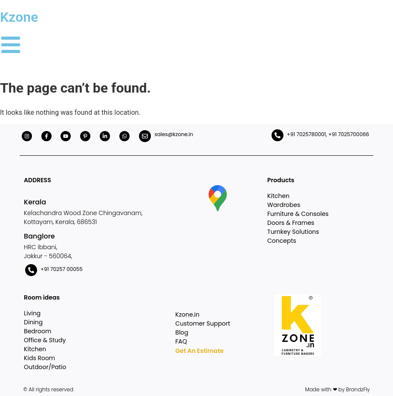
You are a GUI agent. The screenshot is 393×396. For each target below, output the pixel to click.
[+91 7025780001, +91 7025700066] (277, 135)
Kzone (19, 17)
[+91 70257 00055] (31, 270)
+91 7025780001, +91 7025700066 (328, 134)
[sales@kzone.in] (145, 136)
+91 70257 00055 (61, 269)
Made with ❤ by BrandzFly (337, 389)
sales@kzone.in (173, 134)
